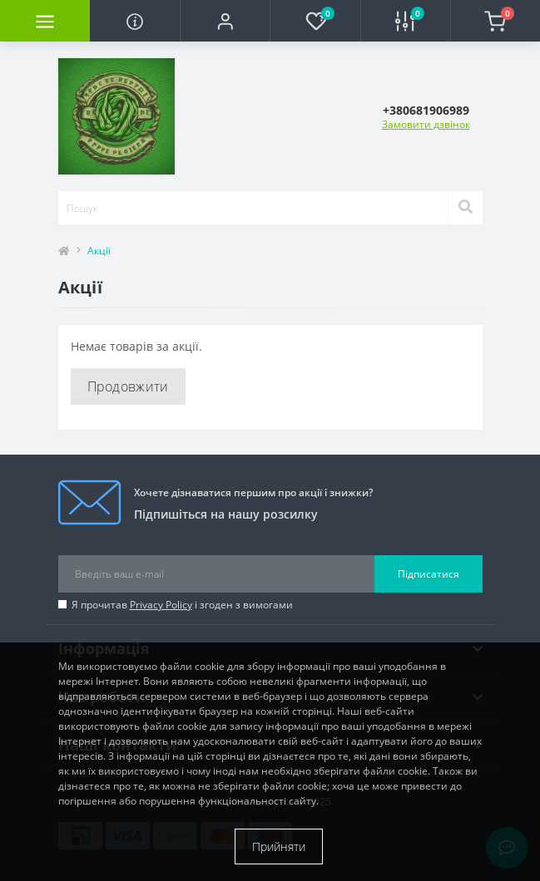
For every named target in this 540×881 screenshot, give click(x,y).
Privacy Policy (161, 605)
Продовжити (128, 386)
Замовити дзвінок (426, 124)
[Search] (465, 207)
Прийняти (278, 846)
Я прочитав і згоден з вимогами (182, 605)
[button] (225, 21)
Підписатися (428, 574)
